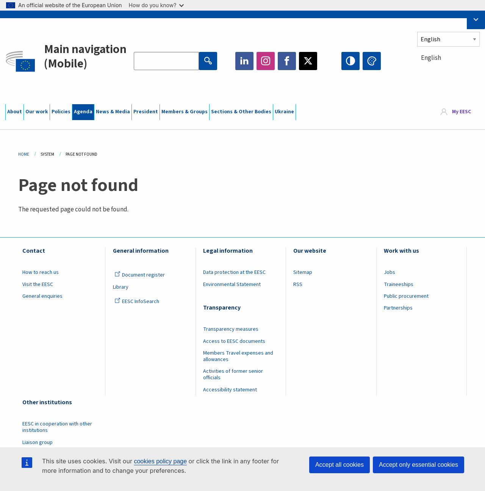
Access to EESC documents (234, 341)
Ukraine (284, 112)
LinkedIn (244, 61)
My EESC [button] (461, 112)
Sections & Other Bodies (241, 112)
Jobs (389, 272)
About (14, 112)
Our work (36, 112)
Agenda (83, 112)
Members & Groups (184, 112)
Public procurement (406, 296)
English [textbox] (431, 58)
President (145, 112)
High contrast (350, 61)
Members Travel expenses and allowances (238, 356)
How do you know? (156, 5)
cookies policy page (160, 461)
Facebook (287, 61)
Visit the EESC (37, 284)
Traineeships (398, 284)
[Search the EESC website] (166, 61)
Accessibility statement (230, 390)
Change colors (372, 61)
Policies (61, 112)
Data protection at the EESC (234, 272)
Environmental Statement (232, 284)
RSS (297, 284)
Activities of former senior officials (233, 374)
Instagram (266, 61)
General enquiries (42, 296)
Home (23, 154)
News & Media (113, 112)
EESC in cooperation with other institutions (57, 427)
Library (120, 287)
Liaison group (37, 442)
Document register (139, 275)
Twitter (308, 61)
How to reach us (40, 272)
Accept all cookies (339, 464)
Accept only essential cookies (418, 464)
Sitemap (302, 272)
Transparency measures (230, 329)
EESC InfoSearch (136, 301)
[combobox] (448, 71)
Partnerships (398, 308)
